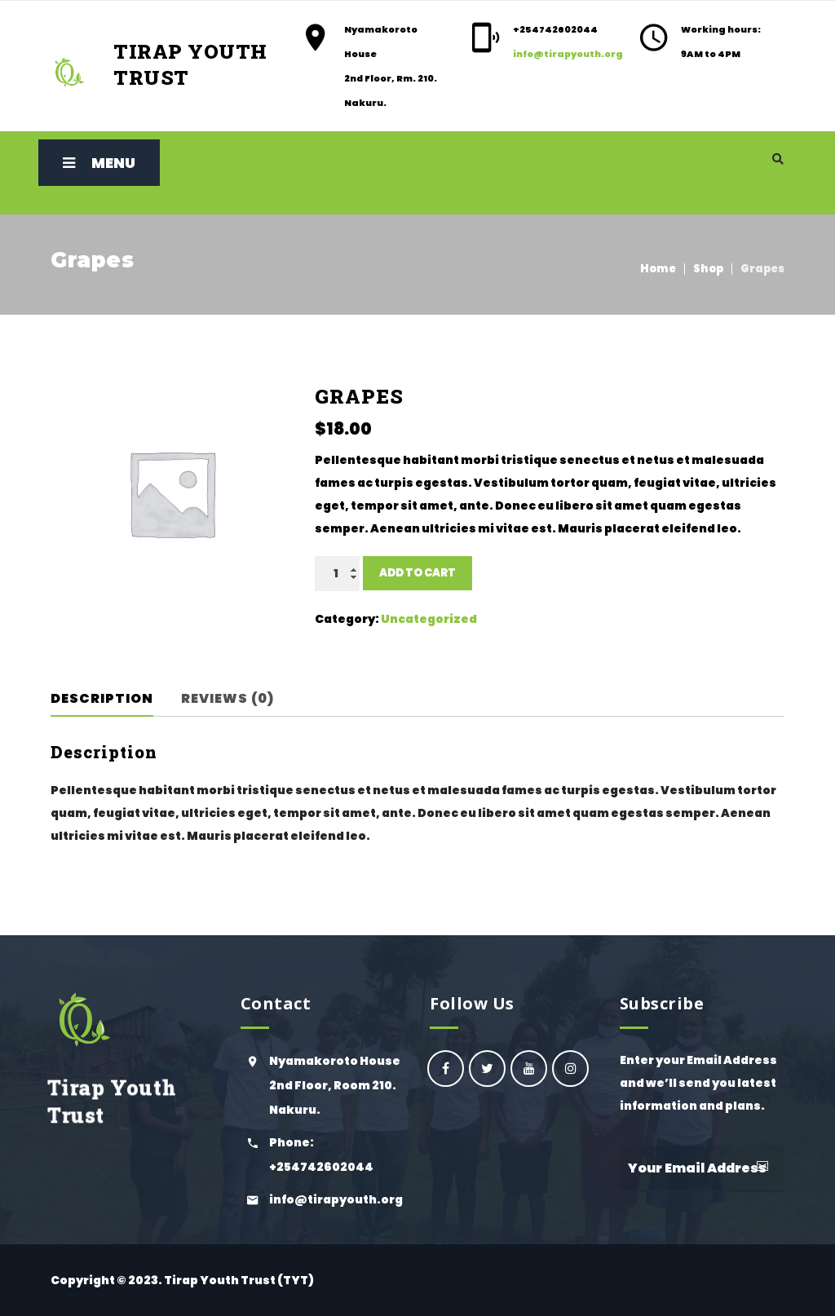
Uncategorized (429, 619)
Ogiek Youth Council (487, 1068)
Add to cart (417, 573)
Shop (708, 268)
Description (102, 698)
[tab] (113, 699)
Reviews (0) (227, 698)
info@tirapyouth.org (568, 53)
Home (658, 268)
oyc (445, 1068)
